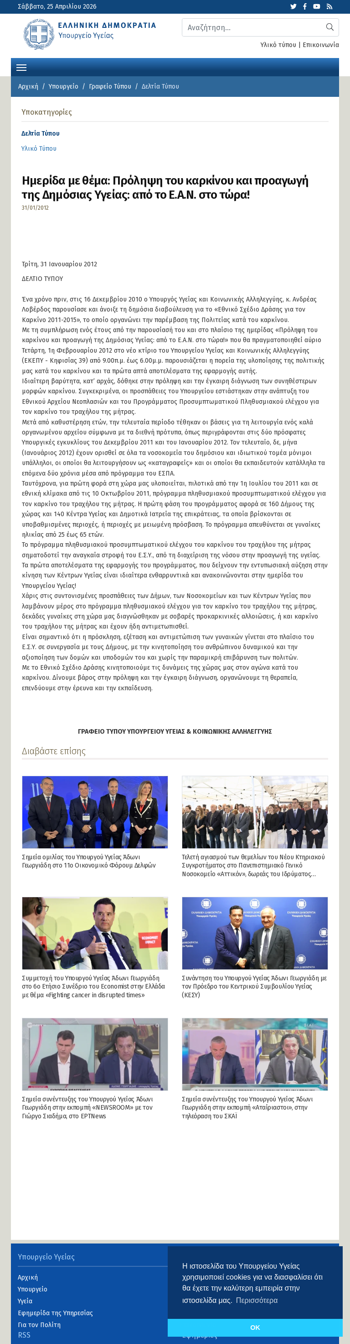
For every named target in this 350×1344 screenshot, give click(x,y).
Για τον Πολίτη (39, 1325)
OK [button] (255, 1327)
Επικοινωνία (321, 45)
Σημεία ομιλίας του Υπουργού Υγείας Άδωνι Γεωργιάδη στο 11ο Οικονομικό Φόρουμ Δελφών (88, 861)
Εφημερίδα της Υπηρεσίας (55, 1313)
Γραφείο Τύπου (110, 86)
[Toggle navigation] (21, 66)
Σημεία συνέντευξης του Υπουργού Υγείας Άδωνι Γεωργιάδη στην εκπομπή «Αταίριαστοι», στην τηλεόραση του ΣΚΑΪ (247, 1107)
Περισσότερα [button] (257, 1300)
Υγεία (25, 1301)
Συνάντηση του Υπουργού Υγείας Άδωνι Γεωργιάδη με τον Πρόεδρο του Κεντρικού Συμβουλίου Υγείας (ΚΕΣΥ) (254, 986)
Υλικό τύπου (278, 45)
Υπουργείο (63, 86)
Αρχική (28, 86)
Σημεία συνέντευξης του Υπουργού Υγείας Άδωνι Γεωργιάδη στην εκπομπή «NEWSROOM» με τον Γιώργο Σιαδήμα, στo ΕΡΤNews (87, 1107)
